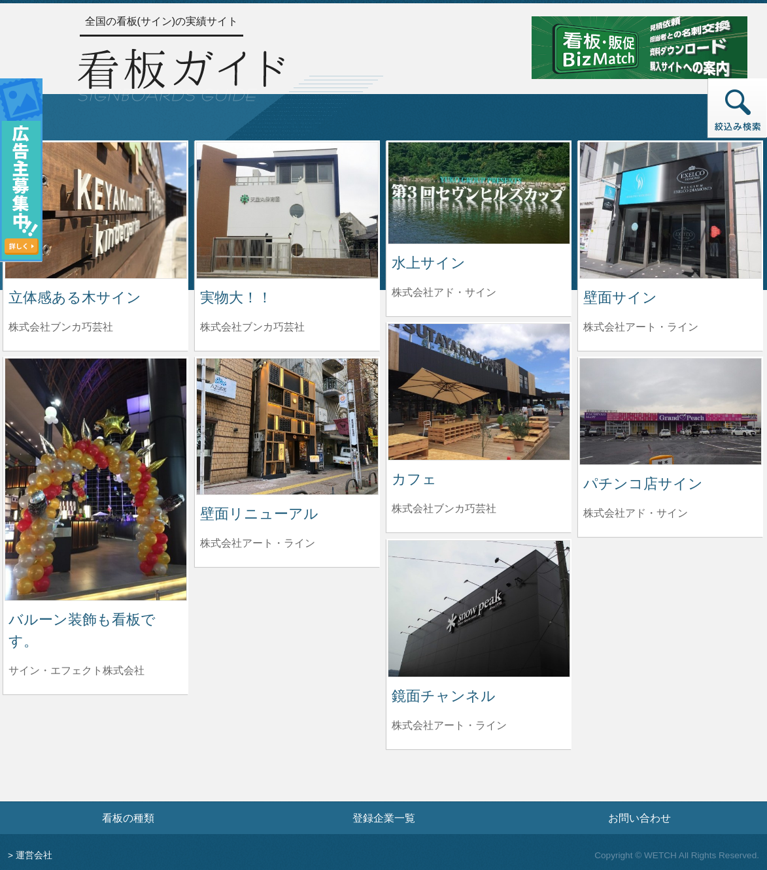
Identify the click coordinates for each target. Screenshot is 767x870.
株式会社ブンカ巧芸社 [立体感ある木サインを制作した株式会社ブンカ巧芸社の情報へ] (61, 326)
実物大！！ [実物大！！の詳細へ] (236, 297)
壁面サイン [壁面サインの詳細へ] (620, 297)
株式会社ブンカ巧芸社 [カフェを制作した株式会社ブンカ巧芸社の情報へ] (444, 508)
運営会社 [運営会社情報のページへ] (34, 855)
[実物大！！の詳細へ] (287, 209)
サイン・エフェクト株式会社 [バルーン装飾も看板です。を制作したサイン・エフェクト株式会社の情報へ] (77, 670)
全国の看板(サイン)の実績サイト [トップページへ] (162, 21)
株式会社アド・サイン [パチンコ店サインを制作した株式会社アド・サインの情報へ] (635, 513)
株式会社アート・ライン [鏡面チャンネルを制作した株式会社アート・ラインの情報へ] (449, 725)
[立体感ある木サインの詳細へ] (95, 209)
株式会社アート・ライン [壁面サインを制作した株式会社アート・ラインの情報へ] (640, 326)
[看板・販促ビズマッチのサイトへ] (639, 46)
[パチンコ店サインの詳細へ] (670, 410)
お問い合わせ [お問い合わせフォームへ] (639, 818)
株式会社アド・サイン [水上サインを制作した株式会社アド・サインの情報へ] (444, 292)
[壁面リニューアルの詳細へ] (287, 425)
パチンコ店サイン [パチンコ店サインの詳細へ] (643, 483)
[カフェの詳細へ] (479, 390)
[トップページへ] (181, 72)
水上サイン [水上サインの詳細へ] (429, 263)
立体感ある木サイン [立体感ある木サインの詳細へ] (75, 297)
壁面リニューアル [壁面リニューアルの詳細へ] (259, 514)
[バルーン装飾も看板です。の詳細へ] (95, 478)
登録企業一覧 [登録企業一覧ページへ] (383, 818)
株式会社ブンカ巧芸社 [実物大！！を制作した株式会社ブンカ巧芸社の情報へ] (252, 326)
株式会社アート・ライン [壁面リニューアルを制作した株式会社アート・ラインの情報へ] (257, 543)
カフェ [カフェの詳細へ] (414, 479)
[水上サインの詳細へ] (479, 192)
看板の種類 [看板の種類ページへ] (128, 818)
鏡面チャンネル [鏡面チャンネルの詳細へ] (444, 696)
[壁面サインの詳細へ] (670, 209)
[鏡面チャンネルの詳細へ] (479, 607)
